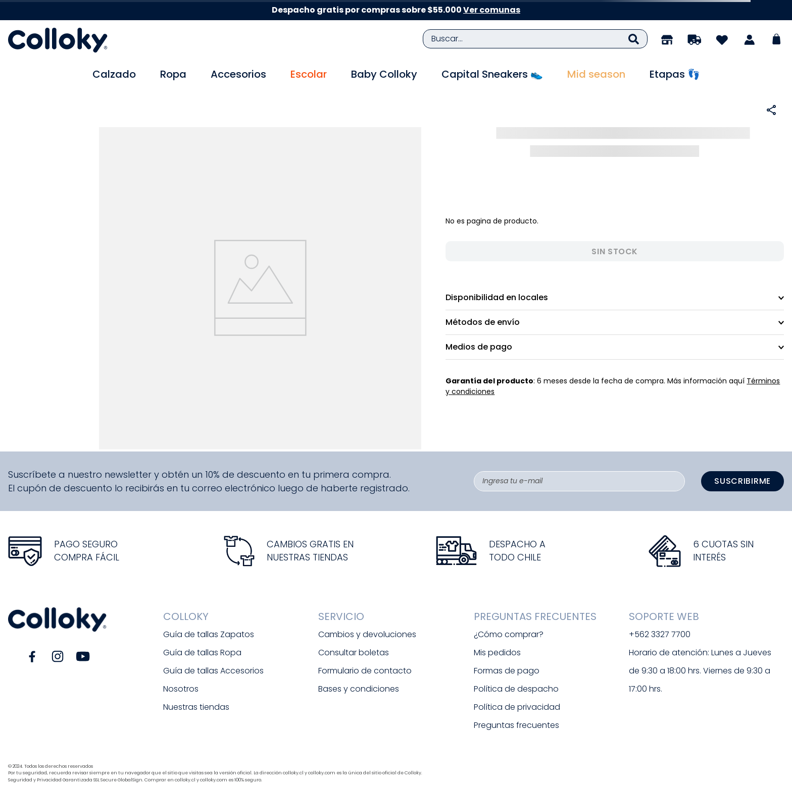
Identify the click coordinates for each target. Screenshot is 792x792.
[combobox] (535, 38)
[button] (771, 110)
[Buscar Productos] (633, 39)
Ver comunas (491, 10)
